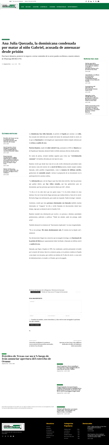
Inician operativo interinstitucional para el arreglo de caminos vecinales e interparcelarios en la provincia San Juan (92, 66)
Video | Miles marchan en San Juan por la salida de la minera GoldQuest (97, 428)
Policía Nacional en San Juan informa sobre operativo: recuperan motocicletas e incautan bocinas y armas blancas (92, 109)
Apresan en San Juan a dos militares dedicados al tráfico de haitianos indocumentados (70, 344)
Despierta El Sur (7, 64)
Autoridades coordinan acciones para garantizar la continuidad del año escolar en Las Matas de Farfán (92, 78)
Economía (4, 353)
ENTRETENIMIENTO (61, 406)
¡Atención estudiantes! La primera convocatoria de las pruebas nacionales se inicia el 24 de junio (41, 344)
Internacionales (6, 39)
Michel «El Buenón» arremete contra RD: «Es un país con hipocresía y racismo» (10, 171)
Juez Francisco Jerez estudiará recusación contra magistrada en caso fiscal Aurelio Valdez (10, 149)
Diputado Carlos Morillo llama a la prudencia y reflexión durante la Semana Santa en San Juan (91, 98)
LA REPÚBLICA (60, 364)
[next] (79, 292)
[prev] (77, 292)
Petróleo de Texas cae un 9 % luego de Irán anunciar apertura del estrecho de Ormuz (10, 140)
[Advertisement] (54, 24)
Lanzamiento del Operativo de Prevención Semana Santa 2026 (91, 88)
